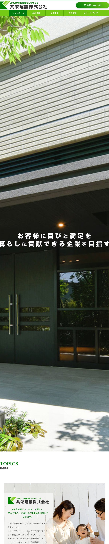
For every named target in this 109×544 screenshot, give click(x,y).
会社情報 (36, 13)
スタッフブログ (91, 13)
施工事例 (54, 13)
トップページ (18, 13)
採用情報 (73, 13)
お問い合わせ (92, 5)
